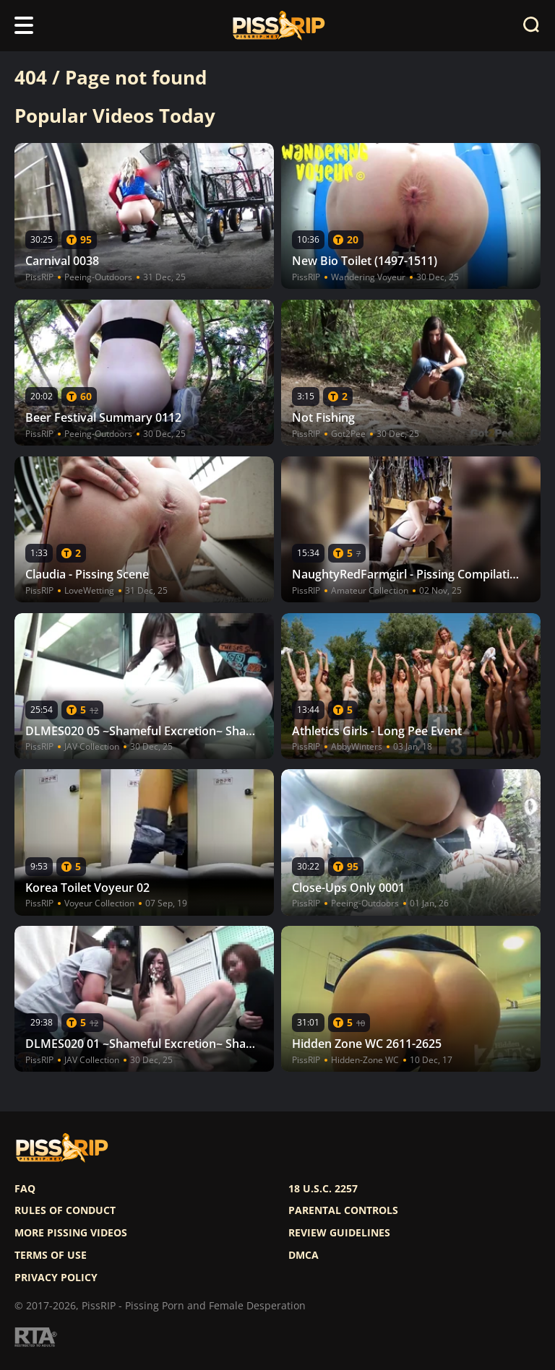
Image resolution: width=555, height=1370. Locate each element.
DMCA (303, 1255)
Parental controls (343, 1210)
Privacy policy (56, 1277)
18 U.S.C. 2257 (323, 1188)
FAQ (24, 1188)
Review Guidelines (339, 1232)
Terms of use (50, 1255)
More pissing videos (70, 1232)
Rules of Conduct (65, 1210)
